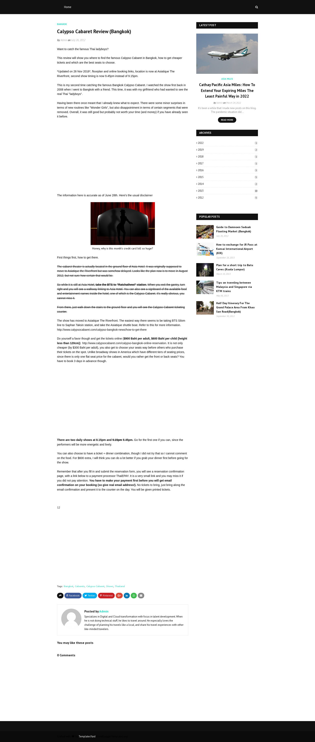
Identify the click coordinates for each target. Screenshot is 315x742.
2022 (228, 143)
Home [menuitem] (67, 7)
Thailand (120, 586)
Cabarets (80, 586)
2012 (228, 197)
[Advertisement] (122, 156)
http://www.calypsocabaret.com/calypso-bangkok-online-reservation (124, 343)
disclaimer (146, 195)
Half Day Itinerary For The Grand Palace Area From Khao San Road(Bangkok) (235, 307)
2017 (228, 163)
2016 (228, 170)
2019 (228, 149)
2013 (228, 190)
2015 (228, 177)
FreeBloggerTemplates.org (112, 736)
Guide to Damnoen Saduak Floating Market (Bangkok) (233, 229)
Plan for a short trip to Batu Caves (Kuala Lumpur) (234, 267)
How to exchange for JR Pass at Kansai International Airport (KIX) (236, 249)
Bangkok (68, 586)
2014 (228, 184)
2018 (228, 156)
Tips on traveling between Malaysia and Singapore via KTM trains (234, 287)
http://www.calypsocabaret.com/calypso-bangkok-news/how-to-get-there (102, 329)
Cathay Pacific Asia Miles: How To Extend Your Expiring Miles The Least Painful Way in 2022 (227, 90)
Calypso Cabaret (95, 586)
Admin (63, 40)
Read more (227, 119)
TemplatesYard (87, 736)
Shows (109, 586)
